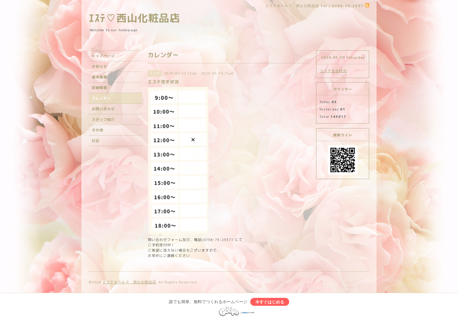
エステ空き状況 (333, 70)
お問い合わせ (103, 108)
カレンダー (101, 98)
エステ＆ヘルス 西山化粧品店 (129, 282)
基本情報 (99, 77)
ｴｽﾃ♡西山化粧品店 (134, 18)
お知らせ (99, 66)
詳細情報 (99, 87)
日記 (95, 140)
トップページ (103, 55)
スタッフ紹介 (103, 119)
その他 (97, 130)
